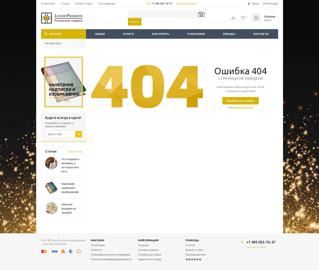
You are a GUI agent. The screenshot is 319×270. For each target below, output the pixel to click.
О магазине (196, 33)
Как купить (160, 33)
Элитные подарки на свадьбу (69, 208)
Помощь (192, 240)
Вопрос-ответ (195, 249)
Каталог (55, 33)
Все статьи (75, 151)
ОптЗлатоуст (53, 43)
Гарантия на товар (149, 259)
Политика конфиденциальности (111, 259)
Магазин (97, 240)
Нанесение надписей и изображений (70, 187)
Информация (148, 240)
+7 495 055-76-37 (161, 3)
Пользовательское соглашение (110, 254)
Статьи (190, 245)
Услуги (128, 33)
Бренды (229, 33)
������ (193, 259)
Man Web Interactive (55, 244)
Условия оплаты (148, 249)
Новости (96, 249)
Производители (196, 254)
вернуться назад (243, 107)
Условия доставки (149, 254)
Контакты (261, 33)
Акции (100, 33)
